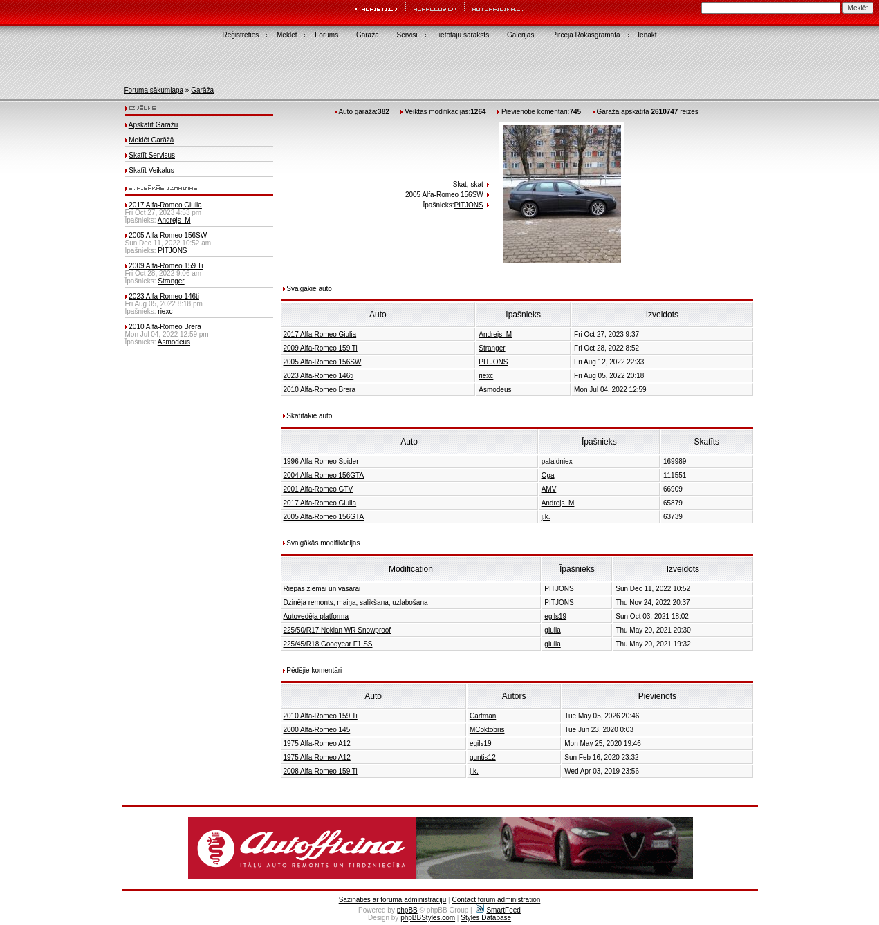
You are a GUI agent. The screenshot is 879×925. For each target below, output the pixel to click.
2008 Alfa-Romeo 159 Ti (321, 771)
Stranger (171, 281)
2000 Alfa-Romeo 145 (317, 730)
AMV (549, 489)
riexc (165, 311)
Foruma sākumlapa (154, 90)
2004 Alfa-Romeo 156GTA (324, 475)
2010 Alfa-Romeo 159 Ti (321, 716)
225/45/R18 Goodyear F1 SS (328, 644)
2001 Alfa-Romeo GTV (318, 489)
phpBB (407, 910)
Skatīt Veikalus (151, 170)
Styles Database (486, 918)
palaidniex (557, 461)
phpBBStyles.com (427, 918)
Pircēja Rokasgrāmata (586, 35)
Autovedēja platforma (316, 616)
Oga (548, 475)
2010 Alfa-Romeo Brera (165, 326)
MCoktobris (487, 730)
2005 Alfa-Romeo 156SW (168, 235)
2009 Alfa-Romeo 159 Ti (166, 266)
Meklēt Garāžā (151, 140)
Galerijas (520, 35)
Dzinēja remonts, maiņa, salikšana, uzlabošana (356, 602)
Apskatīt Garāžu (153, 125)
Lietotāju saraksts (462, 35)
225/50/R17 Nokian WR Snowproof (337, 630)
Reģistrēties (240, 35)
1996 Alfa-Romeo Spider (321, 461)
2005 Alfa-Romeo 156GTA (324, 517)
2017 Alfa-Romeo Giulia (165, 205)
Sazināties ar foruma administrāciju (393, 900)
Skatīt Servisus (152, 155)
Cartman (483, 716)
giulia (552, 630)
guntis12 (483, 757)
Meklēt (287, 35)
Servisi (407, 35)
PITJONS (172, 250)
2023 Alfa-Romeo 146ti (164, 296)
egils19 (555, 616)
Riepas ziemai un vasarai (322, 588)
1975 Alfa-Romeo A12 (317, 743)
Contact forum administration (496, 900)
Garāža (367, 35)
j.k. (546, 517)
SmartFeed (498, 910)
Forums (326, 35)
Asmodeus (174, 342)
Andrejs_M (174, 220)
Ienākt (647, 35)
